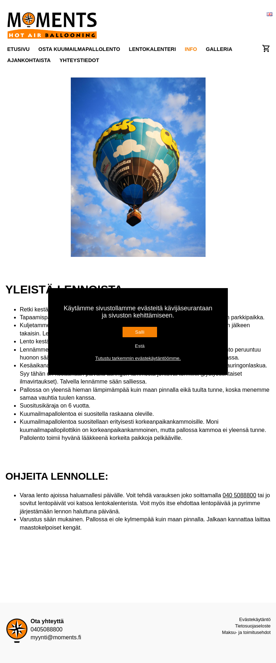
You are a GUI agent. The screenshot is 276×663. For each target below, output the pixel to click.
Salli (139, 332)
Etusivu (18, 49)
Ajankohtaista (29, 60)
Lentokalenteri (152, 49)
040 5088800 (239, 495)
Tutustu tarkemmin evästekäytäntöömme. (138, 358)
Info (191, 49)
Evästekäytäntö (255, 619)
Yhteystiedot (79, 60)
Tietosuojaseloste (253, 626)
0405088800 (47, 629)
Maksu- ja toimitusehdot (246, 632)
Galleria (219, 49)
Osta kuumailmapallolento (79, 49)
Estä (139, 346)
